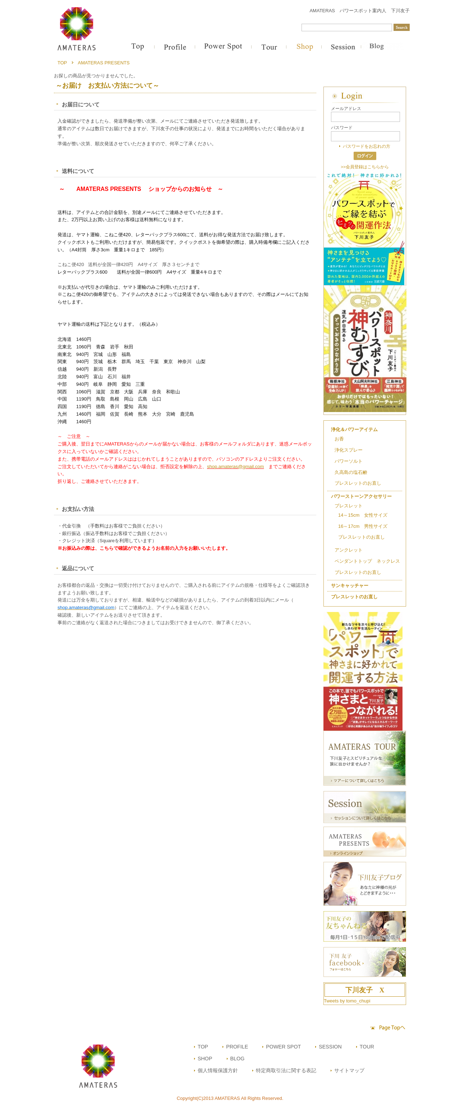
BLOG (237, 1058)
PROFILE (237, 1047)
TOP (62, 62)
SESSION (330, 1047)
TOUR (367, 1047)
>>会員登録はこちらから (365, 166)
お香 (339, 439)
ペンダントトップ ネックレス (367, 561)
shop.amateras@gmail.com (235, 466)
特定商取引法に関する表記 (286, 1070)
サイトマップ (349, 1070)
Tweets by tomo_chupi (347, 1001)
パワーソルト (349, 461)
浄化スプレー (349, 450)
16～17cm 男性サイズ (362, 526)
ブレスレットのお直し (358, 483)
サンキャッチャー (349, 585)
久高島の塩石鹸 (351, 472)
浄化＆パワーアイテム (354, 429)
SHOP (205, 1058)
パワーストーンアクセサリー (361, 496)
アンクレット (349, 550)
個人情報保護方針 (218, 1070)
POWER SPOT (283, 1047)
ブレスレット (349, 505)
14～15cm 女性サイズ (362, 515)
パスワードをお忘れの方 (366, 146)
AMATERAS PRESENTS (104, 62)
